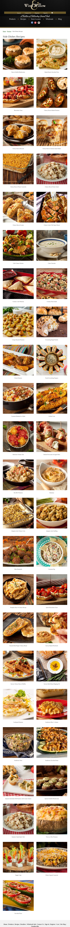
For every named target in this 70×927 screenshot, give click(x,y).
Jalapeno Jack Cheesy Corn (18, 531)
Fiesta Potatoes (18, 378)
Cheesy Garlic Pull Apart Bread (52, 225)
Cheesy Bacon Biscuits (18, 148)
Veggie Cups (18, 875)
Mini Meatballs (18, 569)
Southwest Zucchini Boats (51, 760)
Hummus (51, 492)
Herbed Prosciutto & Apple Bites (51, 454)
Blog (60, 19)
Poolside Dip (52, 569)
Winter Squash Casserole (52, 875)
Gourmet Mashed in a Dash (18, 416)
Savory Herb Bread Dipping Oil (52, 684)
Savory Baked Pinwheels (52, 645)
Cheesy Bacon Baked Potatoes (51, 110)
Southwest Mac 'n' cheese (51, 722)
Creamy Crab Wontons (18, 301)
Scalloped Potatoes (18, 722)
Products (12, 19)
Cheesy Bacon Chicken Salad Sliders (51, 148)
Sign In (45, 13)
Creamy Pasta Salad (52, 301)
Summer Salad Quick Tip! (18, 837)
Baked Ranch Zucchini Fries (52, 72)
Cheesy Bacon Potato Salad (52, 187)
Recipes (23, 19)
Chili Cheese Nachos (18, 263)
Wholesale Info (31, 924)
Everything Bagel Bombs (51, 340)
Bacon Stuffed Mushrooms (18, 72)
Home (4, 31)
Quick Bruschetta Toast (52, 607)
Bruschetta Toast (18, 110)
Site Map (63, 924)
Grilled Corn (52, 416)
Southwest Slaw (18, 760)
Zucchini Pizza (18, 913)
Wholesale (49, 19)
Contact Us (28, 13)
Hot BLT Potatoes (18, 492)
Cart (57, 924)
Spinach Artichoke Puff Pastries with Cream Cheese (18, 798)
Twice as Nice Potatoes (52, 837)
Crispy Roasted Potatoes (18, 340)
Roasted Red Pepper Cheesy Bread (18, 645)
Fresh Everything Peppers (51, 378)
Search (19, 13)
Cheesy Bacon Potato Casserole (18, 187)
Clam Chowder (52, 263)
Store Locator (36, 19)
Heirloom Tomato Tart (18, 454)
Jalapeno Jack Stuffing (51, 531)
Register (37, 13)
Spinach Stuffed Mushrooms (52, 798)
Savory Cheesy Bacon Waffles (18, 684)
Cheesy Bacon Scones (18, 225)
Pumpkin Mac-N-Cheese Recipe (18, 607)
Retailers (23, 924)
